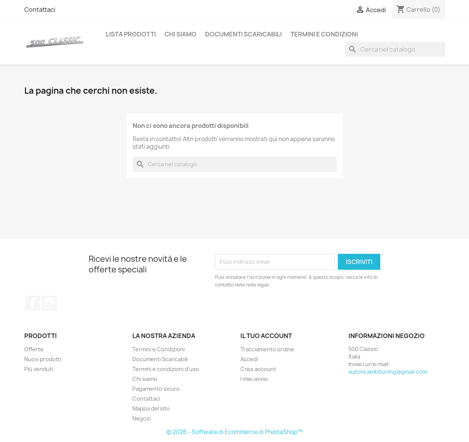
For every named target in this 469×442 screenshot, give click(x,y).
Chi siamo (180, 34)
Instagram (49, 303)
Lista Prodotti (131, 34)
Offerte (34, 349)
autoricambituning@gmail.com (387, 371)
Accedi (249, 359)
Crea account (258, 369)
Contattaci (39, 9)
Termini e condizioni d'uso (165, 369)
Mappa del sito (151, 408)
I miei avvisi (254, 378)
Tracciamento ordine (267, 349)
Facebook (32, 303)
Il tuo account (266, 336)
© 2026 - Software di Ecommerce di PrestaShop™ (234, 432)
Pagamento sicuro (156, 388)
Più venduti (38, 369)
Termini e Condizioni (324, 34)
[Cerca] (395, 49)
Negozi (141, 418)
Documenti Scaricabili (243, 34)
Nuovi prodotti (42, 359)
